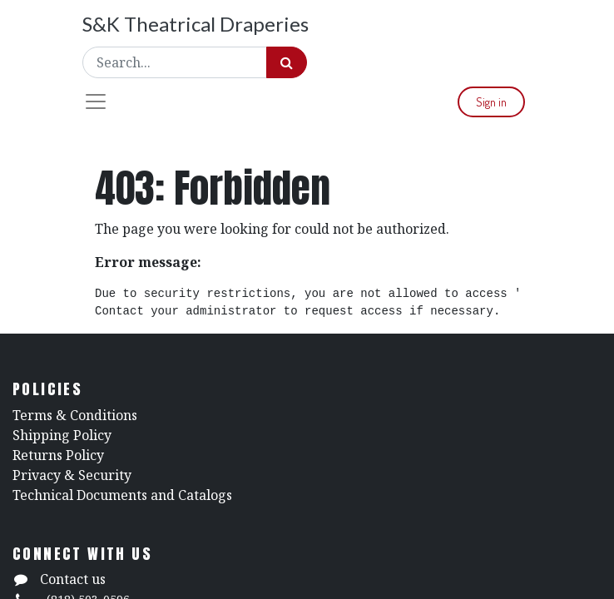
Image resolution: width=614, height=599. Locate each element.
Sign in (491, 102)
